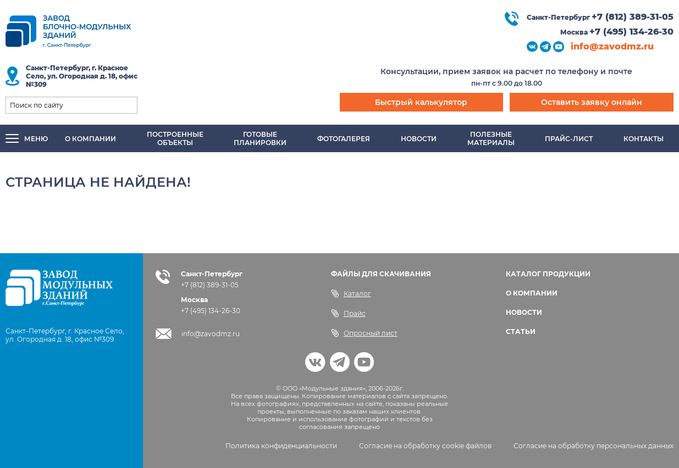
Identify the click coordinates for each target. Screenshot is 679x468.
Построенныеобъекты (175, 138)
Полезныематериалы (491, 138)
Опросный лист (364, 332)
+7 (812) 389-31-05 (633, 17)
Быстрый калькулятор (421, 102)
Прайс (348, 313)
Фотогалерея (343, 139)
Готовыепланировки (260, 138)
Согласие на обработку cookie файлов (425, 446)
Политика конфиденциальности (281, 446)
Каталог (351, 293)
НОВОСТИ (524, 312)
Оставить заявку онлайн (591, 102)
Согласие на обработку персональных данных (594, 446)
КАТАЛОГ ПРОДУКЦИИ (548, 274)
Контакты (643, 139)
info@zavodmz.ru (612, 46)
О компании (90, 139)
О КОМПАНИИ (531, 293)
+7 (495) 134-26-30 (631, 31)
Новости (419, 139)
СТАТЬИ (521, 331)
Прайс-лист (569, 139)
